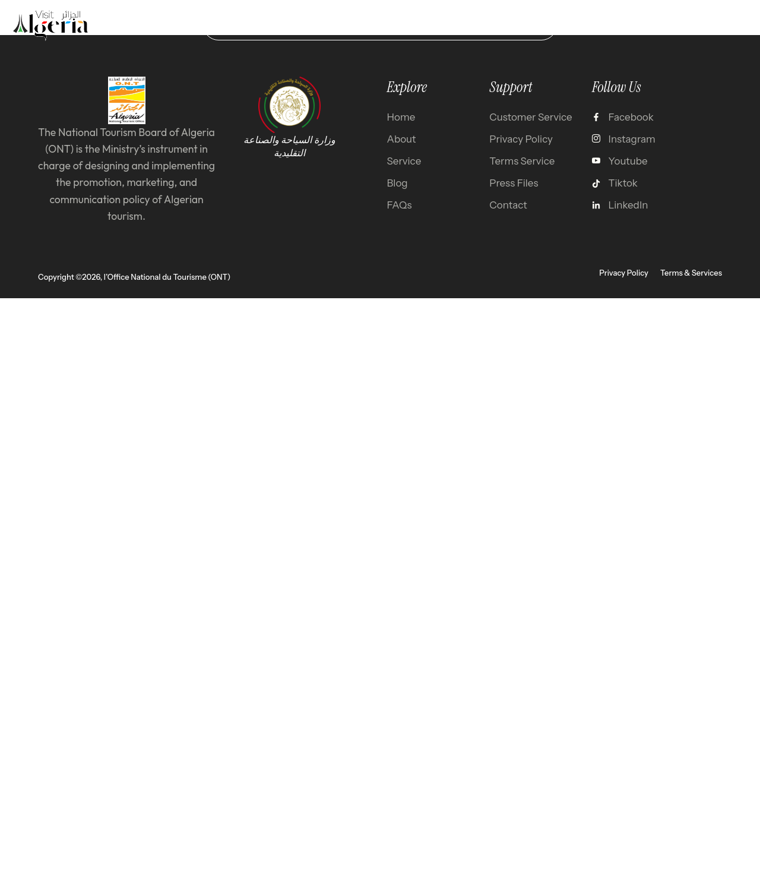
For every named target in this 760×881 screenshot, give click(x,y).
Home (233, 24)
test (529, 24)
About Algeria (457, 24)
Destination (302, 24)
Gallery (376, 24)
